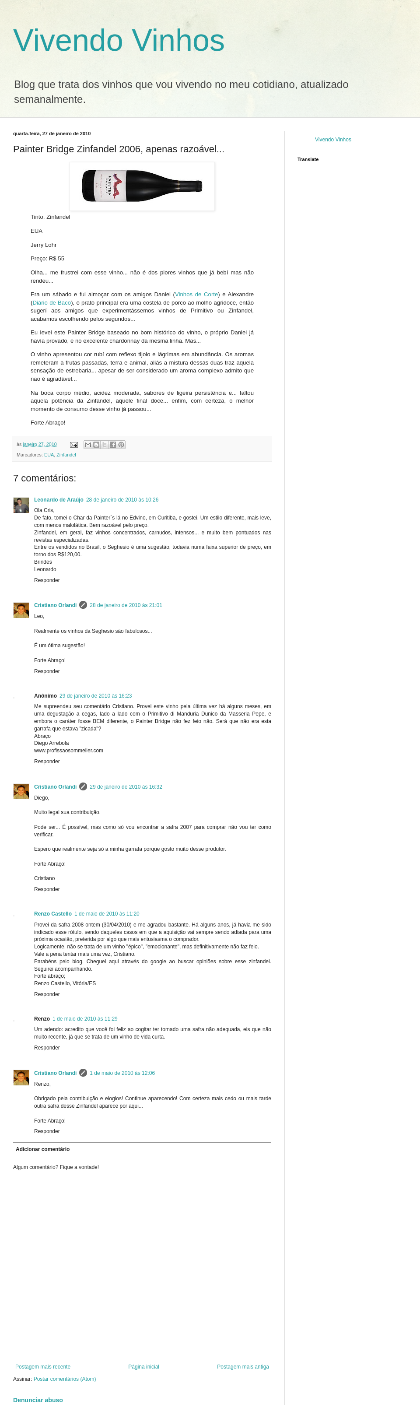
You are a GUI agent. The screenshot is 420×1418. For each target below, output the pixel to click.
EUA (49, 454)
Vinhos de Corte (196, 294)
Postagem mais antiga (243, 1367)
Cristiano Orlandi (55, 605)
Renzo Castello (53, 914)
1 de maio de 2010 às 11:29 (85, 1019)
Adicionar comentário (43, 1149)
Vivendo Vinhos (119, 40)
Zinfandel (66, 454)
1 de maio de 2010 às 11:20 (107, 914)
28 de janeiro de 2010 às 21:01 (126, 605)
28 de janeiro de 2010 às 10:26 (122, 500)
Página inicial (143, 1367)
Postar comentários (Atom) (65, 1379)
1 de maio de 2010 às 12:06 (122, 1073)
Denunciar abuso (38, 1400)
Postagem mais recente (42, 1367)
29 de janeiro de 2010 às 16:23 (96, 696)
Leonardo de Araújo (59, 500)
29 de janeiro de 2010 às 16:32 (126, 787)
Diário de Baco (51, 302)
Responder (47, 580)
